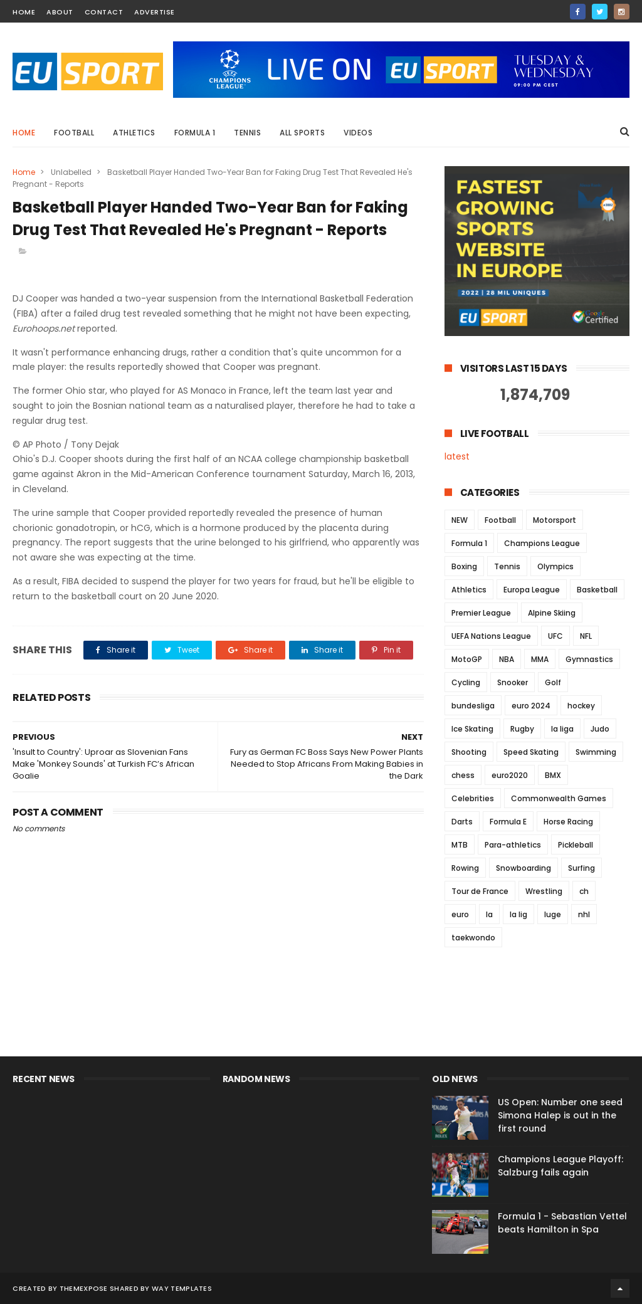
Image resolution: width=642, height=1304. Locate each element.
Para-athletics (513, 844)
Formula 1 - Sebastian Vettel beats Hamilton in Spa (562, 1223)
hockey (581, 705)
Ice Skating (472, 728)
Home (24, 132)
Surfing (581, 868)
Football (74, 132)
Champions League (542, 543)
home (24, 12)
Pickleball (575, 844)
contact (104, 12)
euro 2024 (531, 705)
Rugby (522, 728)
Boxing (464, 566)
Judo (600, 728)
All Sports (302, 132)
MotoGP (466, 659)
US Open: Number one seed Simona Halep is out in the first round (560, 1115)
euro (460, 914)
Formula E (508, 821)
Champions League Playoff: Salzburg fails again (560, 1166)
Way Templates (182, 1288)
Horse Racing (568, 821)
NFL (586, 636)
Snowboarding (523, 868)
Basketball (597, 589)
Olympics (555, 566)
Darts (462, 821)
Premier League (481, 612)
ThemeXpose (84, 1288)
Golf (553, 682)
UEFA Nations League (491, 636)
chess (463, 775)
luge (552, 914)
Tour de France (479, 891)
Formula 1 (195, 132)
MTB (459, 844)
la (489, 914)
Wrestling (543, 891)
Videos (358, 132)
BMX (553, 775)
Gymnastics (589, 659)
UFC (555, 636)
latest (457, 456)
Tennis (247, 132)
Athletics (134, 132)
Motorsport (554, 520)
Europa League (531, 589)
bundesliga (473, 705)
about (59, 12)
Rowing (465, 868)
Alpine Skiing (552, 612)
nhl (584, 914)
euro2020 (510, 775)
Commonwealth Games (558, 798)
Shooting (469, 752)
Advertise (154, 12)
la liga (562, 728)
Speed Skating (531, 752)
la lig (518, 914)
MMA (540, 659)
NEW (459, 520)
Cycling (465, 682)
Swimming (596, 752)
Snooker (512, 682)
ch (584, 891)
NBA (506, 659)
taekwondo (473, 937)
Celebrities (472, 798)
